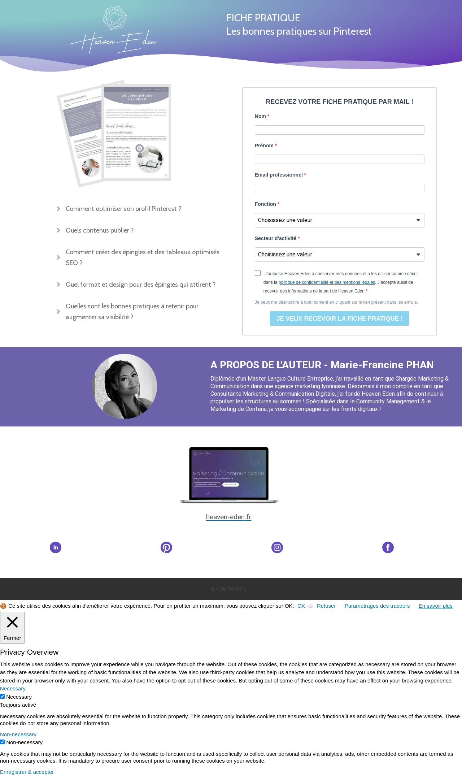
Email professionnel (279, 175)
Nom (261, 116)
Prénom (265, 145)
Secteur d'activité (276, 238)
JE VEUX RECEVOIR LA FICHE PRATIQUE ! (339, 318)
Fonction (266, 204)
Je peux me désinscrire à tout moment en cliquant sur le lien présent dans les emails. (336, 302)
